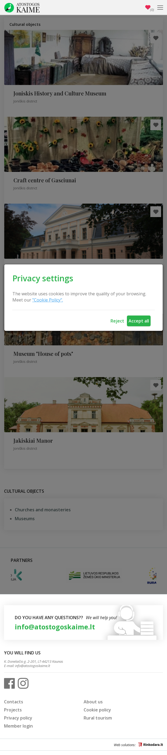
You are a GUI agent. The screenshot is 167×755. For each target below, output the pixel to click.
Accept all (139, 321)
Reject (117, 321)
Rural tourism (98, 718)
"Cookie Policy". (47, 300)
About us (93, 702)
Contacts (13, 702)
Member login (18, 726)
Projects (13, 710)
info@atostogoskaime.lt (55, 626)
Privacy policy (18, 718)
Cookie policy (97, 710)
